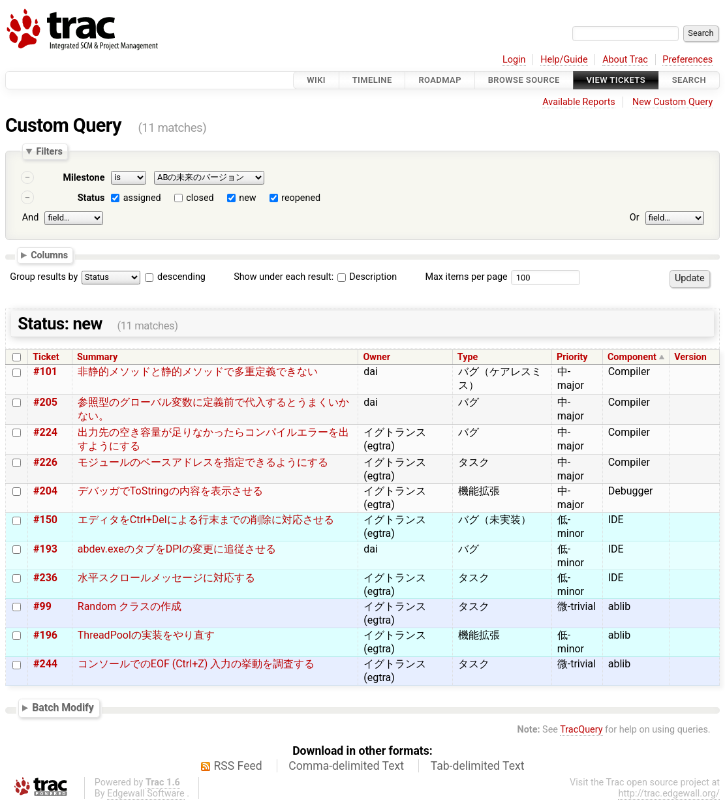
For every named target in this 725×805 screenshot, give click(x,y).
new (247, 198)
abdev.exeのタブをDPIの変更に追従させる (177, 549)
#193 (45, 549)
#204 (45, 491)
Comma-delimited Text (346, 765)
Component (632, 357)
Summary (97, 357)
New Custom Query (672, 102)
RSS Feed (238, 765)
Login (514, 59)
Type (467, 357)
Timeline (372, 80)
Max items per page (466, 276)
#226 (45, 462)
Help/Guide (563, 59)
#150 (45, 519)
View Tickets (616, 80)
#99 (42, 606)
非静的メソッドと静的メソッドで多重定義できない (198, 371)
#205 (45, 402)
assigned (142, 198)
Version (690, 357)
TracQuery (581, 729)
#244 (45, 664)
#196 (45, 635)
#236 (45, 577)
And (30, 217)
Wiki (316, 80)
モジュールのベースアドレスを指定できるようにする (203, 462)
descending (181, 276)
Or (635, 217)
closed (199, 198)
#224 (45, 432)
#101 (45, 371)
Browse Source (524, 80)
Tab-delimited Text (478, 765)
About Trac (625, 59)
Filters (49, 151)
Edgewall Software (146, 793)
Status (91, 198)
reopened (300, 198)
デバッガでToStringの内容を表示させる (170, 491)
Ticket (46, 357)
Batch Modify (63, 707)
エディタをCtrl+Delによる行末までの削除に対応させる (206, 519)
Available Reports (578, 102)
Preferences (687, 59)
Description (367, 276)
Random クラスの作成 (130, 606)
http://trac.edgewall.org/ (669, 793)
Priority (572, 357)
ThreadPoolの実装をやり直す (146, 635)
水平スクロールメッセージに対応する (166, 577)
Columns (49, 254)
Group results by (44, 276)
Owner (376, 357)
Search (689, 80)
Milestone (83, 177)
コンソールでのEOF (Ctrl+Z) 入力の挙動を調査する (196, 664)
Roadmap (439, 80)
